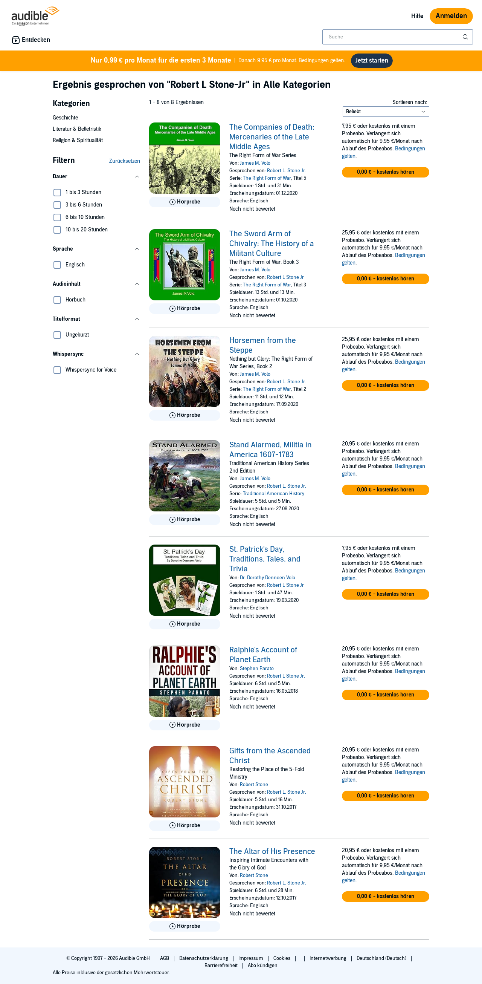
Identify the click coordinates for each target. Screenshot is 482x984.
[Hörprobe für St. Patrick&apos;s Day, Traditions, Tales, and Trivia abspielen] (184, 624)
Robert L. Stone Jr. (286, 171)
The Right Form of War (267, 178)
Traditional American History (273, 494)
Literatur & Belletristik (77, 129)
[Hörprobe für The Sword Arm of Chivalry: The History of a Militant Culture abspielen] (184, 308)
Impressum (251, 958)
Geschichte (65, 118)
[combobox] (397, 36)
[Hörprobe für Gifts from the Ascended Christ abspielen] (184, 825)
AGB (165, 958)
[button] (96, 176)
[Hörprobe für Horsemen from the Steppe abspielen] (184, 415)
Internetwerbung (329, 958)
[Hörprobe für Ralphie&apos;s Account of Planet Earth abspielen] (184, 725)
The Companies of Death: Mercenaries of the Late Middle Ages (271, 137)
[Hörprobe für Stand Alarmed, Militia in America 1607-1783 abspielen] (184, 519)
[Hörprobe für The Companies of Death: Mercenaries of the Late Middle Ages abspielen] (184, 202)
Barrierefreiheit (221, 966)
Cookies (282, 958)
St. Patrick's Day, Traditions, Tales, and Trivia (264, 559)
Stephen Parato (257, 669)
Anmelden (451, 16)
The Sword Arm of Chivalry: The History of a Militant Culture (271, 244)
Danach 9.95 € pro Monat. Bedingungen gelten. (218, 61)
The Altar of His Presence (272, 851)
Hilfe (417, 16)
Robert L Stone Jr (285, 277)
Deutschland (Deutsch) (382, 958)
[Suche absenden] (466, 36)
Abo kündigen (263, 966)
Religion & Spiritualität (78, 140)
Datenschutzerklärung (204, 958)
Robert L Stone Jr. (286, 676)
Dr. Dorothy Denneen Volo (267, 578)
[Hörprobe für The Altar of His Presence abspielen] (184, 926)
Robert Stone (254, 785)
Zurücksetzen (124, 161)
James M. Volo (255, 163)
